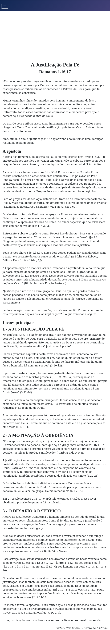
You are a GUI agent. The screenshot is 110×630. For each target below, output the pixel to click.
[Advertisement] (55, 35)
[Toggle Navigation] (4, 6)
